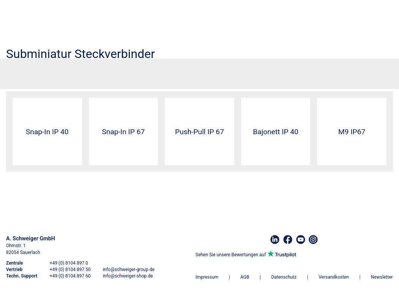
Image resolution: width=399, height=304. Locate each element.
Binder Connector (84, 71)
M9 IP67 (351, 131)
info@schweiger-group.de (129, 269)
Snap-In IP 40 (47, 131)
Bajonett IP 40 (275, 131)
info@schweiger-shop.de (128, 276)
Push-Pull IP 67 (199, 131)
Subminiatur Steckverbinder (134, 71)
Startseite (17, 71)
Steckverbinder (47, 71)
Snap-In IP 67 (123, 131)
